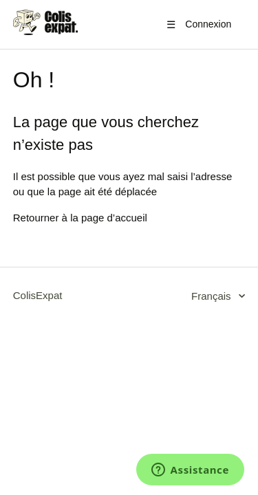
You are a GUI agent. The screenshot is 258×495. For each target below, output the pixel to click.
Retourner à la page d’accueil (80, 217)
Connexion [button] (208, 24)
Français (212, 296)
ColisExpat (38, 295)
